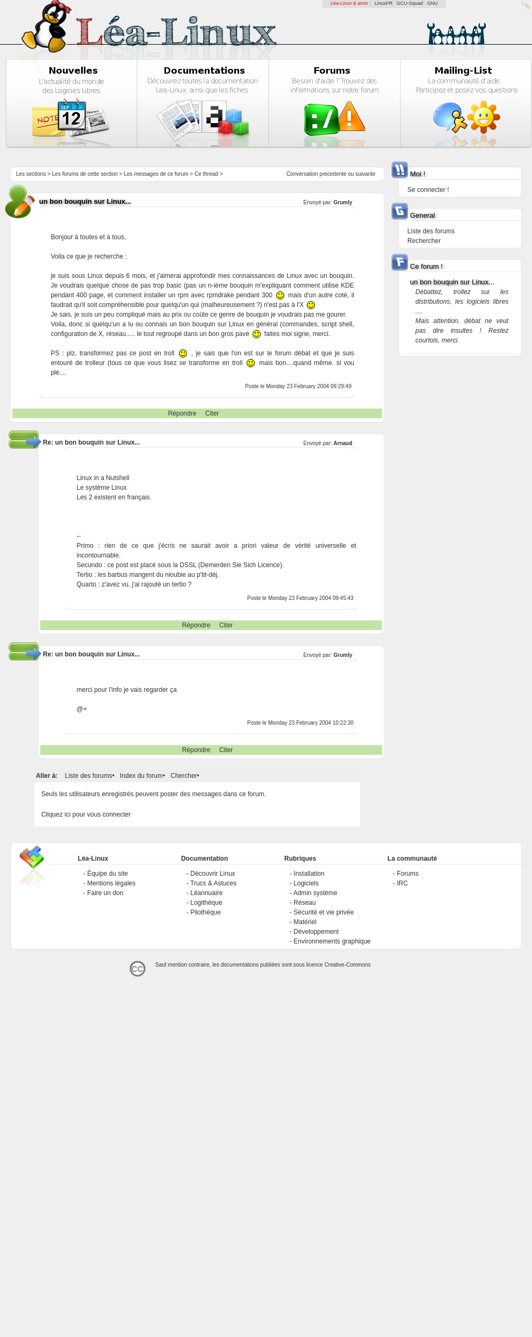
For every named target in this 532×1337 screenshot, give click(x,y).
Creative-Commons (348, 965)
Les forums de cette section (85, 174)
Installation (308, 873)
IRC (402, 883)
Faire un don (105, 893)
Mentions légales (111, 883)
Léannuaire (206, 893)
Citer (212, 413)
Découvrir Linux (212, 873)
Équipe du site (107, 873)
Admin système (315, 893)
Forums (408, 873)
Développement (316, 931)
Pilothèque (205, 912)
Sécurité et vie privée (323, 912)
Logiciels (306, 883)
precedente (333, 174)
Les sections (31, 174)
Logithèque (206, 902)
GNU (432, 3)
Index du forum (141, 776)
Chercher (183, 776)
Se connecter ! (428, 190)
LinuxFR (384, 3)
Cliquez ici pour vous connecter (86, 814)
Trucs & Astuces (213, 883)
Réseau (304, 902)
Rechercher (424, 241)
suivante (365, 174)
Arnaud (343, 443)
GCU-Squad (410, 3)
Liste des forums (88, 776)
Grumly (343, 202)
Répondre (182, 413)
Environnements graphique (331, 941)
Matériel (305, 922)
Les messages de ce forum (156, 174)
